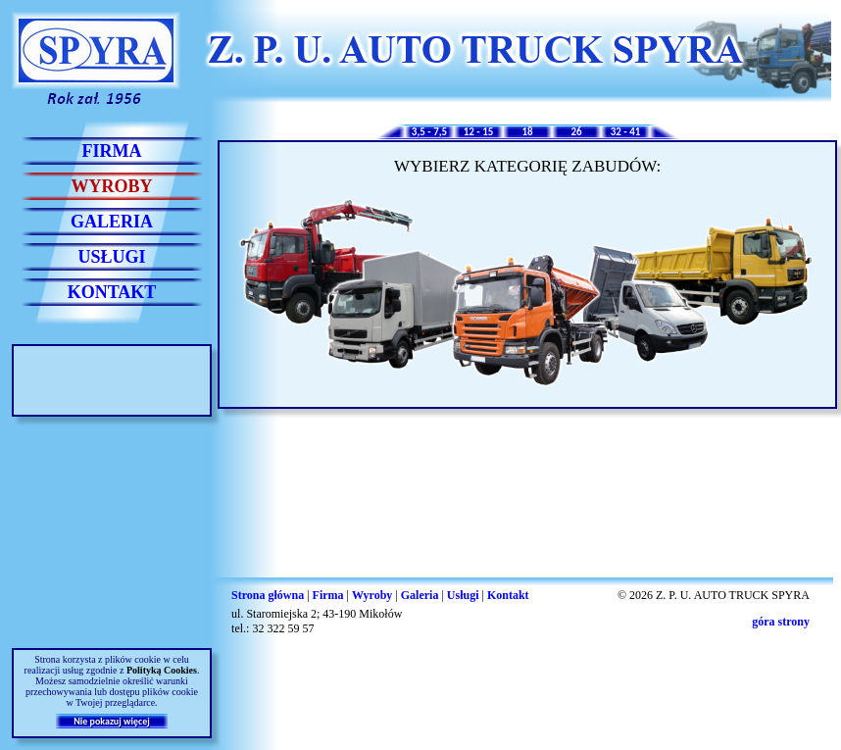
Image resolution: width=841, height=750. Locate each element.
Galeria (420, 595)
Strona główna (267, 595)
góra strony (781, 621)
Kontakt (508, 595)
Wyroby (372, 595)
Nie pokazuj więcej (112, 721)
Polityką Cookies (161, 670)
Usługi (463, 595)
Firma (328, 595)
